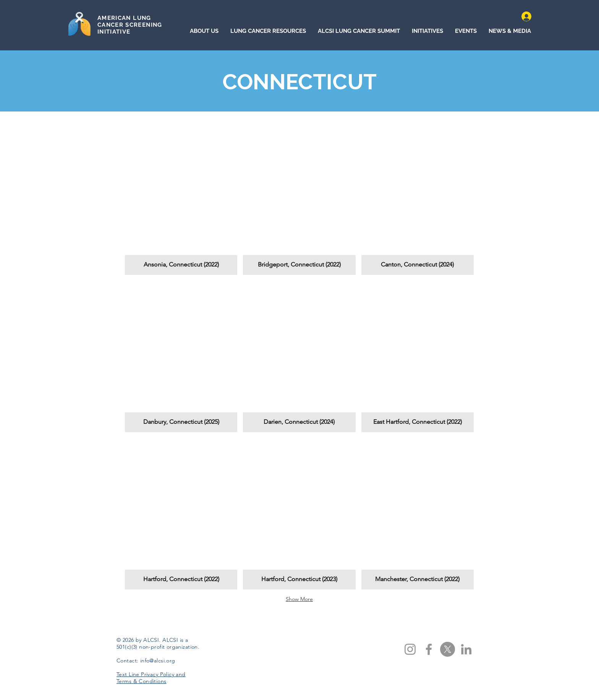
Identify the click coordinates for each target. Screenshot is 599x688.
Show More (299, 599)
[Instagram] (410, 649)
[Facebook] (428, 649)
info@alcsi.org (157, 660)
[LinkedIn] (466, 649)
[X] (447, 649)
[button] (181, 199)
